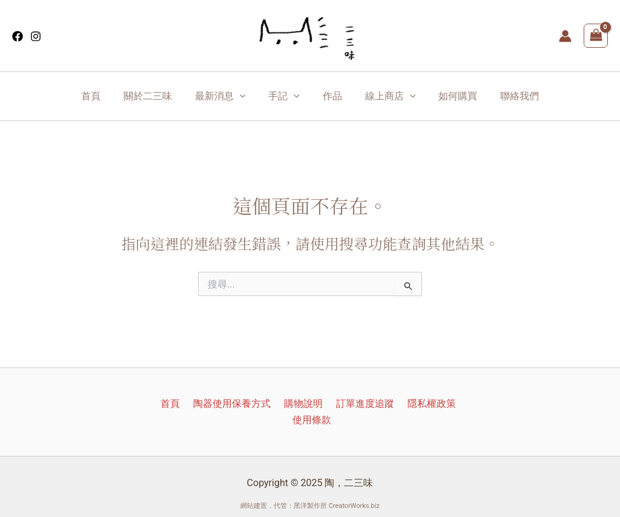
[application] (245, 96)
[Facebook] (17, 36)
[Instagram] (35, 36)
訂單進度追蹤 (339, 403)
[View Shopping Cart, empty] (596, 36)
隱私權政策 (402, 403)
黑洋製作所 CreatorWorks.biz (337, 489)
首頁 (155, 403)
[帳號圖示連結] (565, 36)
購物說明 (281, 403)
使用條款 (455, 403)
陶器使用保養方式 (213, 403)
